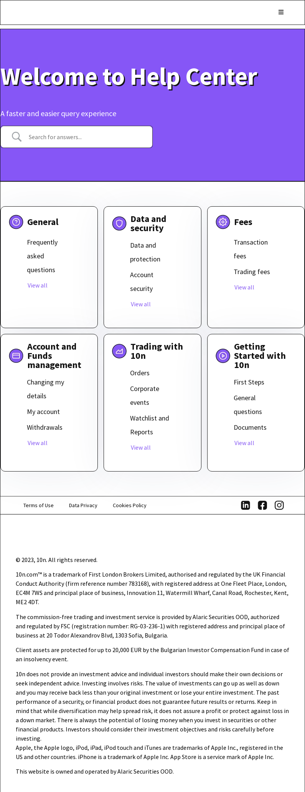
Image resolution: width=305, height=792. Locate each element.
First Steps (249, 382)
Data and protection (145, 252)
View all (38, 285)
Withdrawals (45, 427)
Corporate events (144, 395)
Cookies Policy (130, 505)
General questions (248, 404)
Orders (140, 372)
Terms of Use (38, 505)
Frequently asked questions (42, 256)
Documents (250, 427)
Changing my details (45, 389)
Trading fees (252, 271)
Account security (141, 281)
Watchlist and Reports (149, 425)
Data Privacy (83, 505)
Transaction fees (251, 249)
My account (43, 411)
